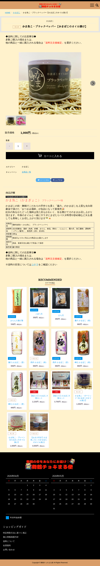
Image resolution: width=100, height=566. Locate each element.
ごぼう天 (39, 314)
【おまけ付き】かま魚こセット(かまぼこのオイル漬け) (39, 439)
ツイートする (43, 180)
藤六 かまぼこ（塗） (16, 362)
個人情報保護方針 (11, 537)
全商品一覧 (26, 172)
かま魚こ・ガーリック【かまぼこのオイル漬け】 (83, 398)
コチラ (34, 264)
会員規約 (7, 545)
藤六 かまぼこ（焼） (83, 320)
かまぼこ (16, 13)
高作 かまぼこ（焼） (38, 362)
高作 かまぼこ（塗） (61, 362)
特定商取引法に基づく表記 (14, 533)
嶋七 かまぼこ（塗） (16, 404)
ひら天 (61, 315)
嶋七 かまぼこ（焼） (83, 362)
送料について (9, 541)
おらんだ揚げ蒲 (16, 320)
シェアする (57, 180)
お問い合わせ (9, 550)
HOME (7, 13)
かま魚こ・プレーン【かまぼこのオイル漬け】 (17, 439)
